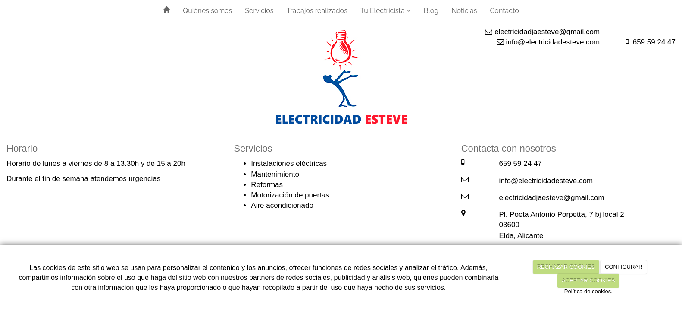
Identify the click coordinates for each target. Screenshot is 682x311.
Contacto (504, 10)
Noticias (464, 10)
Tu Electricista (385, 10)
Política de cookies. (588, 291)
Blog (431, 10)
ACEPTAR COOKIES (588, 280)
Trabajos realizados (317, 10)
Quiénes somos (207, 10)
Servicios (259, 10)
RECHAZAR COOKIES (566, 266)
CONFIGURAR (623, 266)
